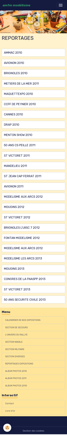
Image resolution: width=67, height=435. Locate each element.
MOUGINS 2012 (14, 207)
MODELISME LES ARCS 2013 (23, 258)
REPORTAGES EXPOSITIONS (19, 363)
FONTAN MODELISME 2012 (22, 238)
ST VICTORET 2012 (17, 217)
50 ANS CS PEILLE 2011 (19, 145)
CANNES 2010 (13, 114)
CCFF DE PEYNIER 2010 (20, 104)
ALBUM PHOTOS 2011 (15, 378)
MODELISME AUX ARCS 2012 (23, 196)
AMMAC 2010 (13, 52)
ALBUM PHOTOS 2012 (16, 371)
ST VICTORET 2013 (17, 289)
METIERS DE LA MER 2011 (21, 83)
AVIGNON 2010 (14, 63)
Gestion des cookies (33, 431)
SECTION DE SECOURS (16, 327)
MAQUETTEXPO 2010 (18, 94)
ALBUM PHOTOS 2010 (16, 385)
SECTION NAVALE (14, 342)
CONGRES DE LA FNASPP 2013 (24, 279)
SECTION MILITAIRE (14, 349)
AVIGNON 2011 (13, 186)
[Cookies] (7, 428)
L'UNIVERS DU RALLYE (16, 334)
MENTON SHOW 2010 (18, 135)
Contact (9, 403)
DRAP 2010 (11, 124)
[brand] (16, 5)
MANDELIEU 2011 (15, 166)
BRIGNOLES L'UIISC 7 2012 (22, 227)
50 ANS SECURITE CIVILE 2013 (25, 299)
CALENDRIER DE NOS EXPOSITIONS (23, 320)
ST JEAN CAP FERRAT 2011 (22, 176)
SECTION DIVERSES (15, 356)
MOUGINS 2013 (14, 268)
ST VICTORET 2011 (17, 155)
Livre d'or (10, 411)
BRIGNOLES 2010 (16, 73)
